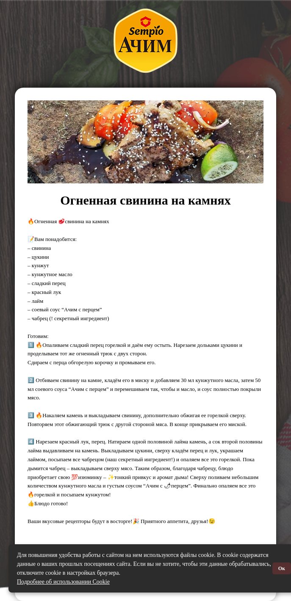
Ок (281, 568)
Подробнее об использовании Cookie (63, 582)
